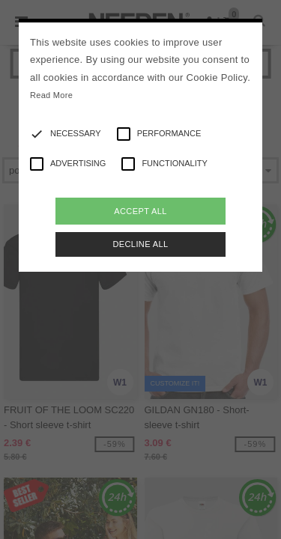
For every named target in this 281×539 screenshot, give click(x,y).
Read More (51, 95)
